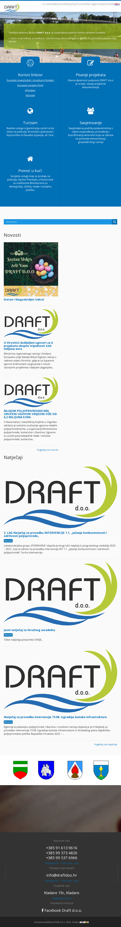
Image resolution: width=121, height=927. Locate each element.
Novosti (59, 4)
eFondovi (30, 90)
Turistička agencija (90, 4)
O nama (48, 4)
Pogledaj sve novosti (47, 449)
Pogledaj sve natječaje (105, 744)
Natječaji (70, 4)
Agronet (30, 95)
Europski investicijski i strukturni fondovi (30, 80)
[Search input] (58, 221)
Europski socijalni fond (30, 85)
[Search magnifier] (114, 221)
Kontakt (109, 4)
